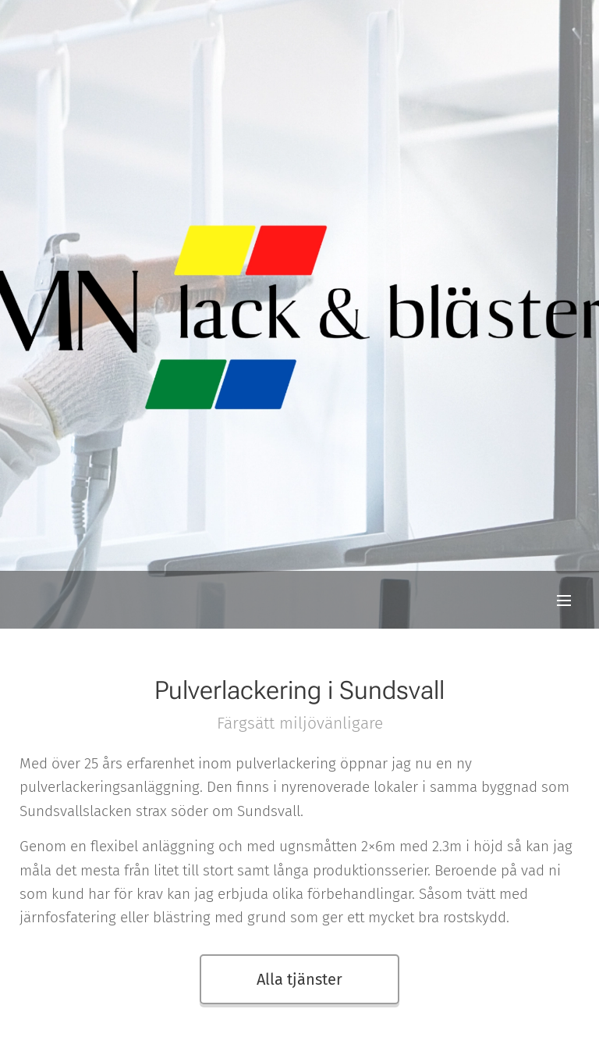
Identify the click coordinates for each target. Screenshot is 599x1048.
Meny (564, 600)
